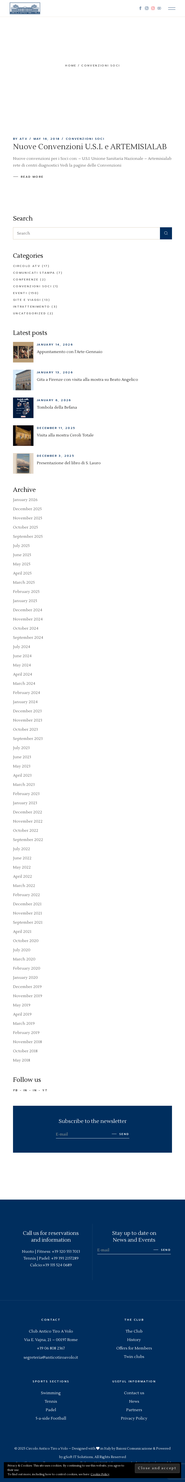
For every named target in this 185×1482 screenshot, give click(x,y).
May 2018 (21, 1060)
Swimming (51, 1393)
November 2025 (27, 518)
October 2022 (25, 830)
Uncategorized (29, 313)
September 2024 (28, 637)
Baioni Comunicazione (134, 1448)
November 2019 (27, 996)
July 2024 (21, 646)
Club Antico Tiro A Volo (51, 1331)
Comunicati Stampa (34, 273)
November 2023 (27, 720)
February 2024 (26, 692)
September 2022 (28, 839)
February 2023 (26, 793)
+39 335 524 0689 (57, 1265)
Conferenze (26, 279)
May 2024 (22, 665)
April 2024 (22, 674)
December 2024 (27, 610)
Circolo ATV (26, 266)
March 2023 (24, 784)
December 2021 (27, 904)
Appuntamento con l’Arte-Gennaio (69, 351)
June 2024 (22, 656)
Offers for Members (134, 1348)
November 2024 (28, 619)
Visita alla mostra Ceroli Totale (65, 435)
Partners (134, 1410)
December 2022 (27, 812)
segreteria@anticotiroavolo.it (51, 1357)
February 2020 (26, 968)
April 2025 (22, 573)
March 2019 (24, 1023)
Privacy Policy (134, 1418)
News (134, 1401)
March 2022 (24, 885)
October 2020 (26, 940)
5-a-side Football (51, 1418)
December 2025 (27, 509)
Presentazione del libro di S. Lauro (69, 463)
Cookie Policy (100, 1474)
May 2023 (21, 766)
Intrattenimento (31, 306)
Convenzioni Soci (85, 139)
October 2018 (25, 1051)
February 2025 (26, 591)
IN (25, 1090)
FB (15, 1090)
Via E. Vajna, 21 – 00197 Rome (51, 1339)
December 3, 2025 (55, 456)
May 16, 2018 (46, 139)
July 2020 (21, 950)
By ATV (20, 139)
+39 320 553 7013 (66, 1251)
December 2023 (27, 711)
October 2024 (25, 628)
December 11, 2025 (56, 428)
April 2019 (22, 1014)
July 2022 (21, 849)
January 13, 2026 (55, 372)
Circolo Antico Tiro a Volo (47, 1448)
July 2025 (21, 545)
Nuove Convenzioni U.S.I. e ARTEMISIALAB (90, 147)
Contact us (134, 1393)
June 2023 (22, 757)
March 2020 (24, 959)
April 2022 (22, 876)
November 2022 (28, 821)
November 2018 (27, 1042)
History (134, 1339)
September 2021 (28, 922)
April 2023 (22, 775)
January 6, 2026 (54, 400)
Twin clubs (134, 1356)
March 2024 (24, 683)
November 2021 (27, 913)
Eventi (20, 293)
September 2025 (28, 536)
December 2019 (27, 986)
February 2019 (26, 1032)
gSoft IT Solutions (78, 1457)
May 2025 (21, 564)
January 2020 (25, 977)
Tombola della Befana (57, 407)
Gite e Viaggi (27, 300)
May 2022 (22, 867)
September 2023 (28, 738)
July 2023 (21, 747)
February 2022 (26, 894)
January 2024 (25, 702)
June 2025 (22, 555)
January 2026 (25, 499)
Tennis (51, 1401)
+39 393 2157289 (65, 1258)
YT (45, 1090)
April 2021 (22, 931)
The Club (134, 1331)
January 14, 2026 (55, 344)
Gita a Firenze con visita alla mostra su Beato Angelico (87, 379)
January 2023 (25, 803)
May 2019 (21, 1005)
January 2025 (25, 600)
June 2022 (22, 858)
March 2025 (24, 582)
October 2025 (25, 527)
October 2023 (25, 729)
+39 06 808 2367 (51, 1348)
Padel (51, 1410)
